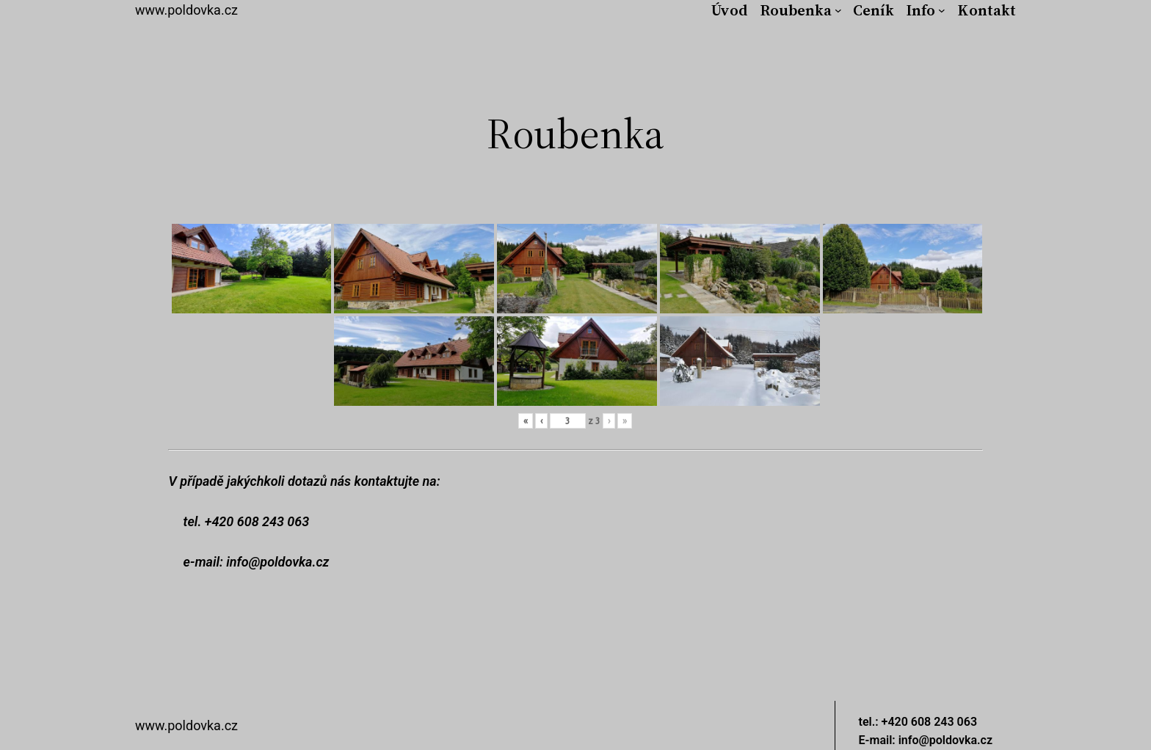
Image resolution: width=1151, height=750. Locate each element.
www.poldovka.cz (186, 10)
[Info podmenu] (941, 10)
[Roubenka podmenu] (838, 10)
